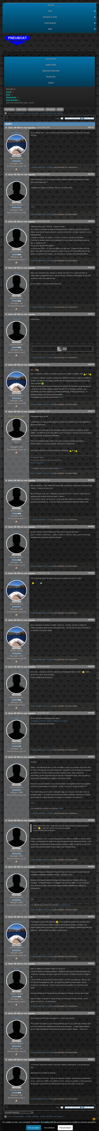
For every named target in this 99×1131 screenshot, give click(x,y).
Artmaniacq (16, 132)
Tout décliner (49, 1128)
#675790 (91, 866)
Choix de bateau (33, 113)
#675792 (91, 916)
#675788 (91, 820)
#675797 (91, 1059)
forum (10, 113)
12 (86, 118)
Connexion (34, 167)
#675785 (91, 666)
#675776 (91, 364)
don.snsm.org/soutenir (37, 463)
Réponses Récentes (36, 109)
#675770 (91, 267)
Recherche (50, 109)
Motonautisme (19, 113)
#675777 (91, 411)
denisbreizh (16, 718)
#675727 (91, 174)
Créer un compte (47, 167)
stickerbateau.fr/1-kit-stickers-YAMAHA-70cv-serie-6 (49, 721)
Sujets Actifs (21, 109)
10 (79, 118)
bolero (17, 226)
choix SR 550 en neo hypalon (52, 113)
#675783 (91, 573)
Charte (59, 109)
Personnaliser (65, 1128)
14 (92, 118)
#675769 (91, 221)
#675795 (91, 963)
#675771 (91, 314)
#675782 (91, 526)
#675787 (91, 756)
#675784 (91, 620)
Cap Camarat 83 (16, 416)
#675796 (91, 1013)
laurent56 (16, 1018)
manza (16, 179)
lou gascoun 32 (16, 825)
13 (89, 118)
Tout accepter (33, 1128)
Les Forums (9, 109)
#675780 (91, 480)
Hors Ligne (16, 156)
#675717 (91, 127)
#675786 (91, 713)
